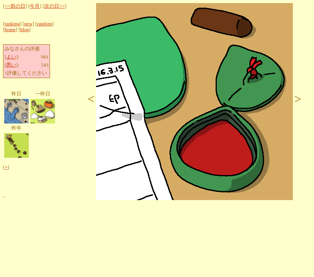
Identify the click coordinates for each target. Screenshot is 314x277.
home (10, 29)
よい (11, 57)
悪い (11, 65)
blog (24, 29)
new (28, 24)
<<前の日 (15, 6)
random (44, 24)
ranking (12, 24)
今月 (35, 6)
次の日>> (54, 6)
